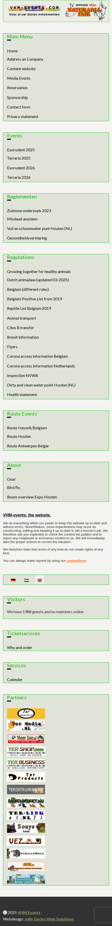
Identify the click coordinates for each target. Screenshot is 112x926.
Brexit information (23, 337)
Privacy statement (22, 116)
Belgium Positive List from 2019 (34, 298)
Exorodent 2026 (21, 167)
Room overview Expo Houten (32, 496)
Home (12, 50)
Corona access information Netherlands (41, 365)
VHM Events (29, 912)
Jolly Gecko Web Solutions (49, 918)
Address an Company (25, 59)
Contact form (18, 106)
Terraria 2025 (18, 158)
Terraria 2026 (18, 177)
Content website (21, 68)
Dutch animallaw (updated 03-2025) (38, 279)
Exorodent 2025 (21, 149)
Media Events (18, 78)
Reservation (17, 87)
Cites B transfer (20, 327)
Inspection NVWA (22, 375)
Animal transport (21, 318)
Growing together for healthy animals (39, 271)
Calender (14, 679)
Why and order (19, 647)
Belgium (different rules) (28, 289)
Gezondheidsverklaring (27, 237)
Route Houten (19, 436)
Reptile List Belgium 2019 (29, 308)
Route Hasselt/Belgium (27, 427)
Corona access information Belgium (37, 356)
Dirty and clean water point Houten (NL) (41, 384)
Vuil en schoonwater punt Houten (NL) (39, 228)
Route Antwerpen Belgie (28, 445)
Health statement (22, 394)
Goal (11, 479)
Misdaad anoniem (22, 218)
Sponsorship (17, 97)
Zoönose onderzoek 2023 (29, 210)
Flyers (12, 346)
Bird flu (13, 487)
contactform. (76, 561)
